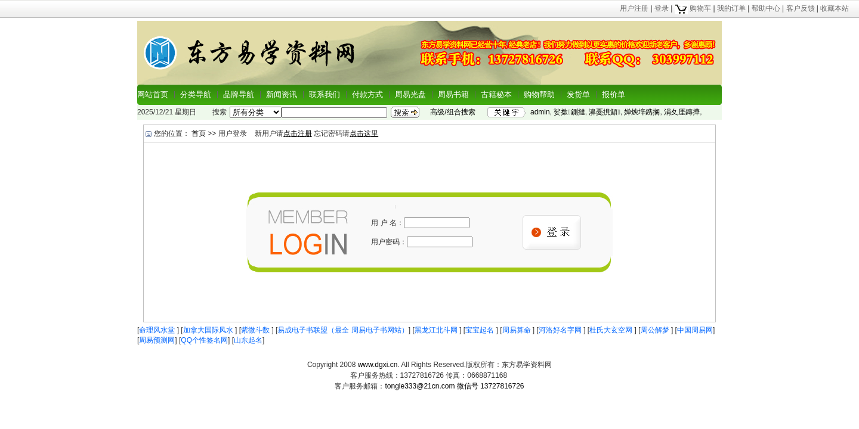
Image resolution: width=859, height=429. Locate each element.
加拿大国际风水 (209, 330)
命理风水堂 (158, 330)
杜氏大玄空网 (611, 330)
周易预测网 (157, 340)
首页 (198, 133)
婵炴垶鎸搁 (642, 112)
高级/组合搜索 (452, 112)
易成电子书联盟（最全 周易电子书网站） (342, 330)
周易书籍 (453, 94)
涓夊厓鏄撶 (682, 112)
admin (540, 112)
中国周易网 (695, 330)
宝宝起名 (480, 330)
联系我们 (324, 94)
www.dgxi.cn (378, 364)
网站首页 (152, 94)
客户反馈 (800, 8)
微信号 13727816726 (490, 386)
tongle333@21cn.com (420, 386)
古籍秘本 (496, 94)
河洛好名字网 (561, 330)
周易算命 (517, 330)
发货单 (578, 94)
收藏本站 (834, 8)
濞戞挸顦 (604, 112)
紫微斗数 (256, 330)
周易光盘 (410, 94)
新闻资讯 (281, 94)
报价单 (613, 94)
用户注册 (634, 8)
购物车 (693, 8)
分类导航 (195, 94)
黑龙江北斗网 (437, 330)
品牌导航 (238, 94)
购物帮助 (539, 94)
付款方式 (367, 94)
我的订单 (731, 8)
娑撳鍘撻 (569, 112)
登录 (661, 8)
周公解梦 (656, 330)
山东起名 (248, 340)
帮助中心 (766, 8)
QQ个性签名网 (204, 340)
